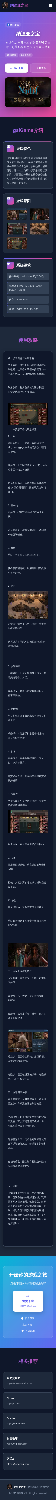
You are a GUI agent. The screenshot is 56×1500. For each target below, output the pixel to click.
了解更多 (41, 67)
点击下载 (16, 67)
